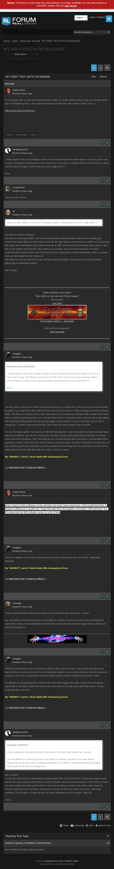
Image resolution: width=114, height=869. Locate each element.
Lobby (15, 41)
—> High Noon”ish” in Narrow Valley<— (25, 467)
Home (7, 41)
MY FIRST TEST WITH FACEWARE (61, 41)
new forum (71, 6)
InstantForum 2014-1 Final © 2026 (61, 861)
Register (101, 17)
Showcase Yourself (30, 41)
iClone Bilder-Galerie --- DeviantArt (57, 321)
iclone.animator (57, 332)
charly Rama (20, 54)
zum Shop (57, 303)
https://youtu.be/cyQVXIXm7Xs (20, 110)
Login (92, 17)
